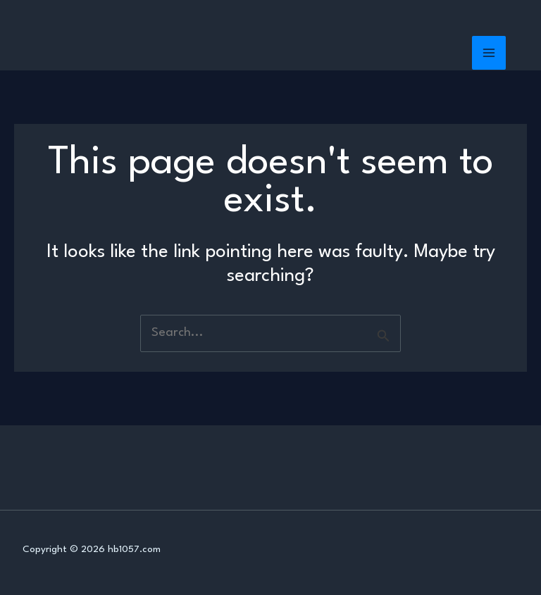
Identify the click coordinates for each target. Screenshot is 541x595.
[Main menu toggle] (489, 53)
